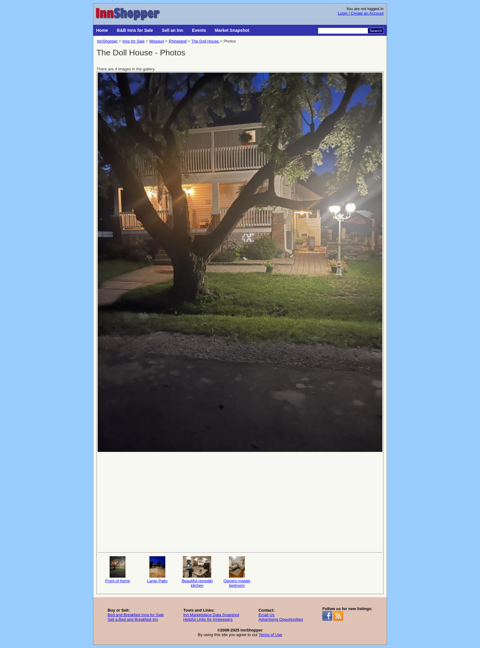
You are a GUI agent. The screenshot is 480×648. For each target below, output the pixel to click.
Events (199, 30)
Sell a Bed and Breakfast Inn (132, 619)
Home (102, 30)
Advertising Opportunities (280, 619)
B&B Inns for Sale (135, 30)
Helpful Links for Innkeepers (208, 619)
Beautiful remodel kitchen (197, 572)
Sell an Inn (172, 30)
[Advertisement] (240, 501)
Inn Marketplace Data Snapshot (211, 615)
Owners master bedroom (237, 572)
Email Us (266, 615)
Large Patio (157, 569)
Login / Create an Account (361, 13)
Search (375, 30)
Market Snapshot (232, 30)
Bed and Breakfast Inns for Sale (135, 615)
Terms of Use (270, 634)
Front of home (117, 569)
